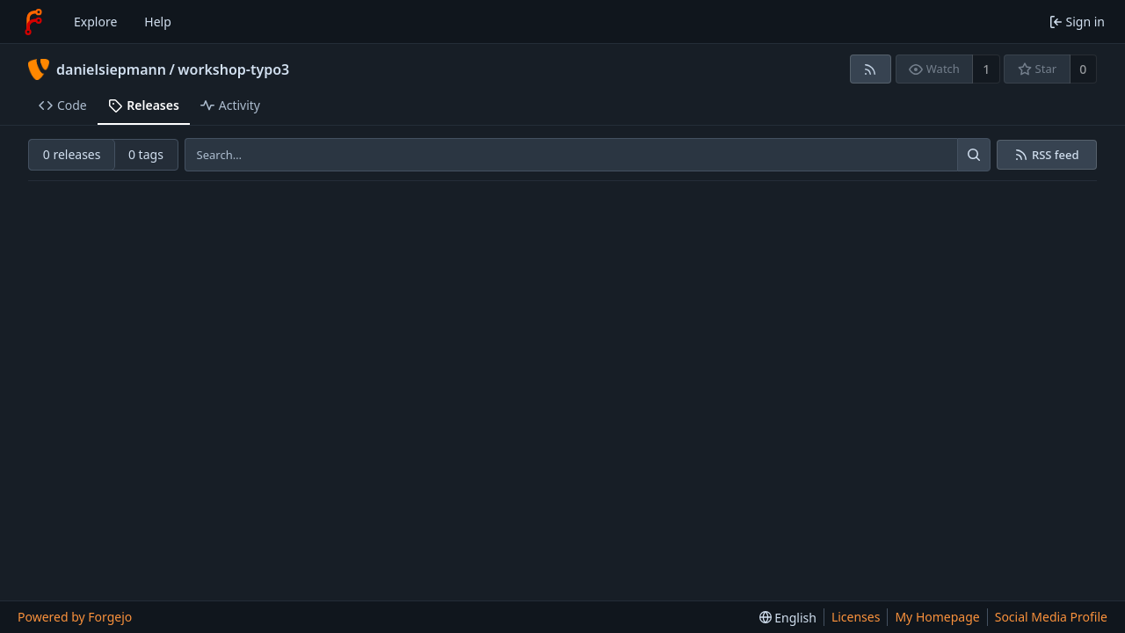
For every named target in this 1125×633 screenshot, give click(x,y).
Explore (95, 21)
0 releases (72, 154)
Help (157, 21)
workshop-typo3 (233, 69)
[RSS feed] (870, 69)
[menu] (788, 617)
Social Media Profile (1051, 616)
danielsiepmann (111, 69)
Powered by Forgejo (75, 616)
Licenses (856, 616)
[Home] (33, 22)
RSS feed (1055, 155)
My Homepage (937, 616)
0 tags (145, 154)
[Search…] (974, 154)
